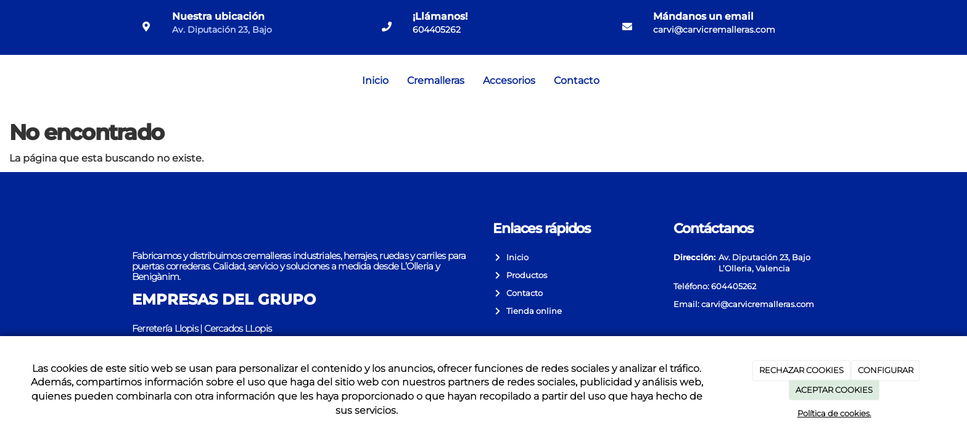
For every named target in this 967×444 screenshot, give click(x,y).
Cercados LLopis (237, 328)
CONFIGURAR (885, 370)
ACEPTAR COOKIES (834, 390)
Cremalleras (435, 80)
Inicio (375, 80)
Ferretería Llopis (165, 328)
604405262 (437, 30)
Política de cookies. (834, 413)
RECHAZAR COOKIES (801, 370)
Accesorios (509, 80)
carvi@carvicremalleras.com (714, 30)
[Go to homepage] (6, 81)
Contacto (576, 80)
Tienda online (532, 311)
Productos (525, 275)
